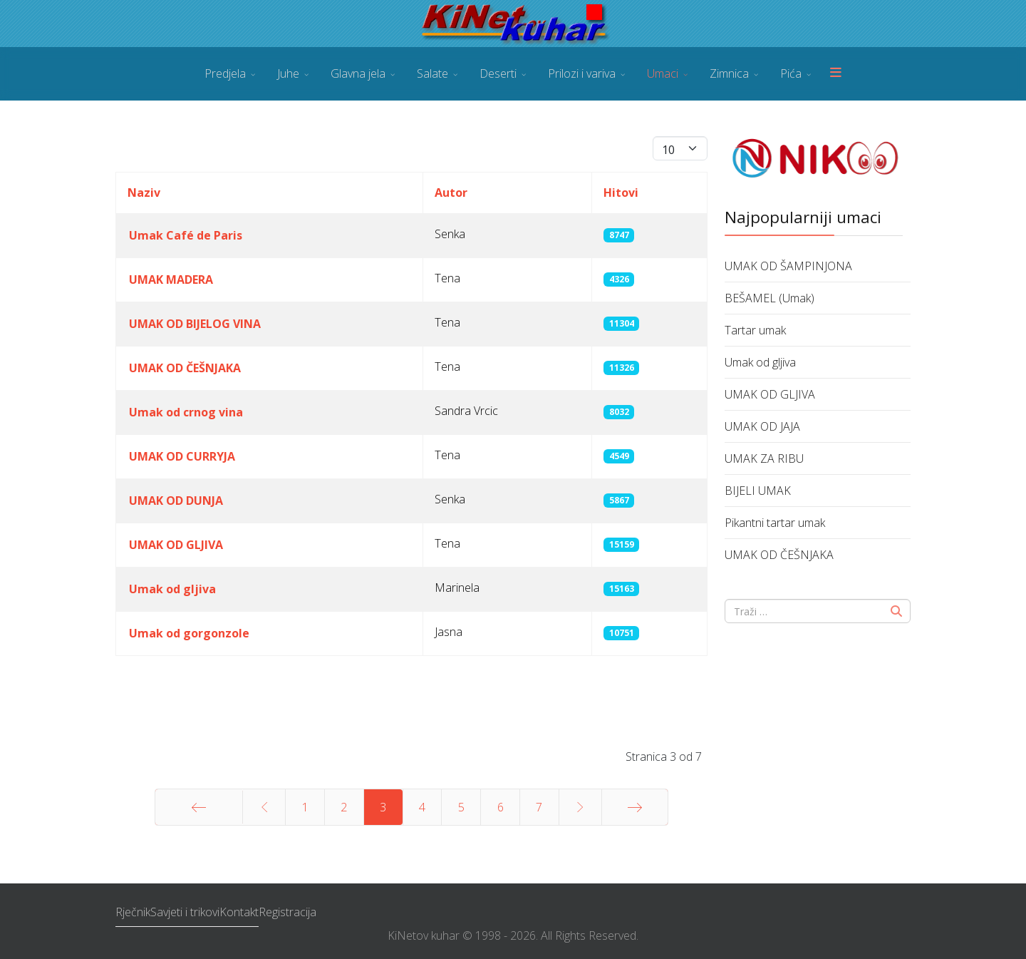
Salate (432, 73)
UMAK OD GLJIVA (176, 545)
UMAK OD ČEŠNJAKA (185, 368)
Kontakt (239, 912)
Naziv (144, 192)
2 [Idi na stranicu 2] (344, 807)
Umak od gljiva (172, 589)
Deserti (498, 73)
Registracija (287, 912)
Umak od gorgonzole (189, 633)
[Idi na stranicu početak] (198, 807)
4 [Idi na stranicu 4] (422, 807)
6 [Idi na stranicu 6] (500, 807)
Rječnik (132, 912)
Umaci (662, 73)
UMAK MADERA (171, 279)
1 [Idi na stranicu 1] (305, 807)
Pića (791, 73)
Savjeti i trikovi (184, 912)
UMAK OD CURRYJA (182, 456)
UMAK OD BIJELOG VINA (195, 324)
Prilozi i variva (582, 73)
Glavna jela (358, 73)
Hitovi (620, 192)
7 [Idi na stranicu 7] (539, 807)
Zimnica (729, 73)
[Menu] (835, 74)
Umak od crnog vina (186, 412)
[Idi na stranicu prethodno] (264, 807)
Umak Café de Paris (185, 235)
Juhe (288, 73)
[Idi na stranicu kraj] (635, 807)
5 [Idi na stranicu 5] (461, 807)
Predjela (225, 73)
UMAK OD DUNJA (176, 500)
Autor (451, 192)
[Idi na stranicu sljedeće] (580, 807)
